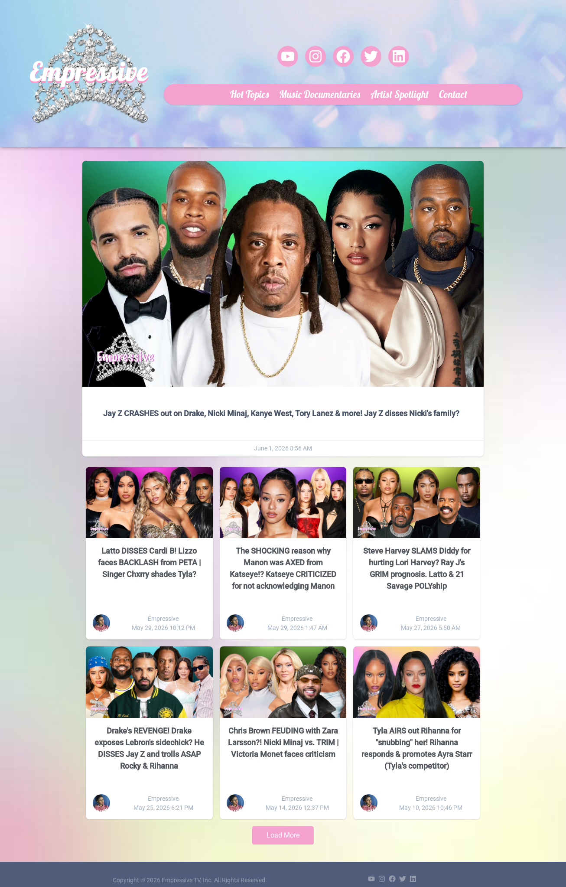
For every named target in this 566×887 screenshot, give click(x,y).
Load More (283, 823)
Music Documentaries (304, 88)
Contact (437, 88)
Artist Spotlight (384, 88)
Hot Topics (234, 88)
